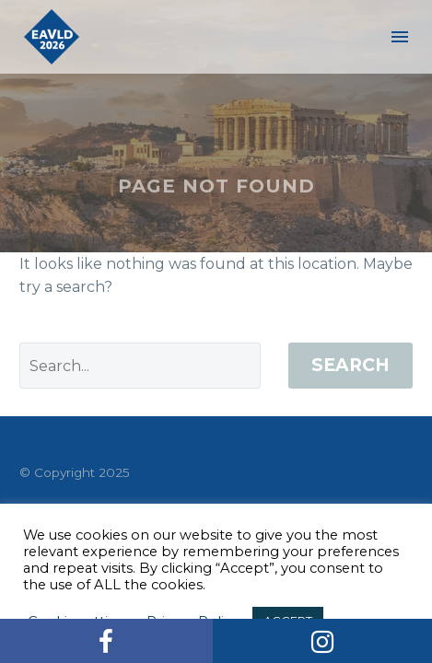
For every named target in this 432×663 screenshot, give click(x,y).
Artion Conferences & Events (225, 472)
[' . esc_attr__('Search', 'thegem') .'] (140, 366)
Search (350, 365)
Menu (399, 36)
